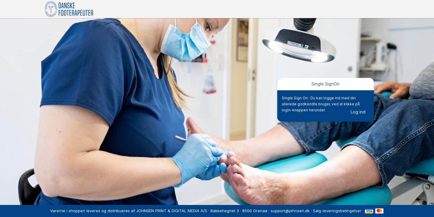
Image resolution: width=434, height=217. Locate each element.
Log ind (358, 112)
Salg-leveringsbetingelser (337, 210)
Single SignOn (325, 83)
